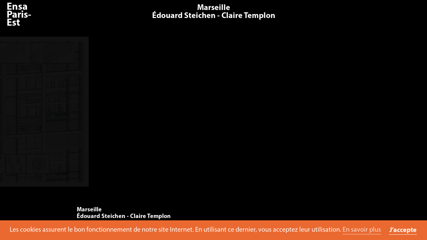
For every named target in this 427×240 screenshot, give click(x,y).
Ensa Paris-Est (19, 15)
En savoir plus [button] (362, 230)
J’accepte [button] (403, 230)
